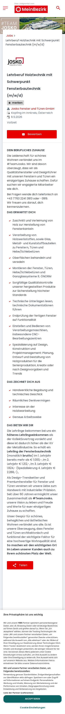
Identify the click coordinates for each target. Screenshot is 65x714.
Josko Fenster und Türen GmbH (32, 109)
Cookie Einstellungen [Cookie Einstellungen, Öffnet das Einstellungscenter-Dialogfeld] (32, 707)
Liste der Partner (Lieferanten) (18, 692)
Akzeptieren (32, 698)
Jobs (9, 36)
